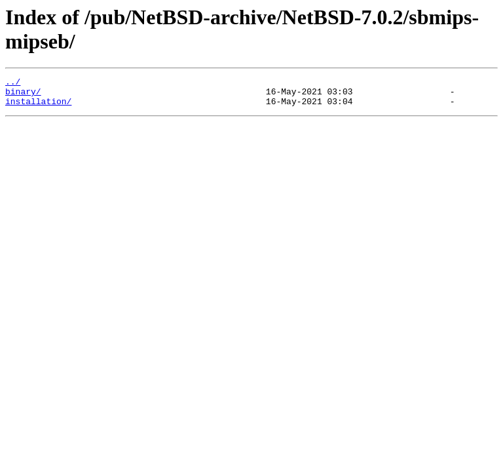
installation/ (38, 107)
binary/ (23, 95)
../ (12, 83)
